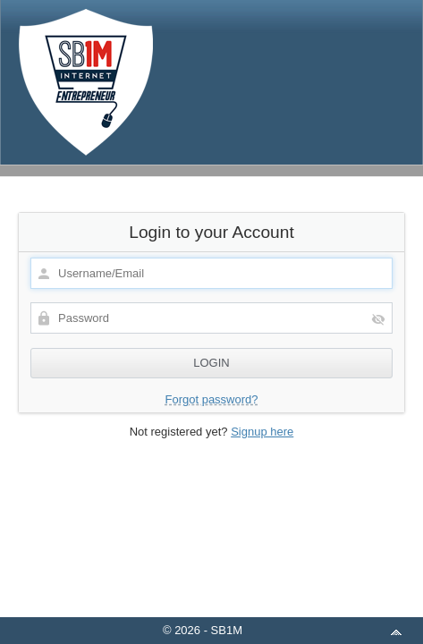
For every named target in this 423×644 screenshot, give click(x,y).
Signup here (262, 431)
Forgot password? (211, 399)
